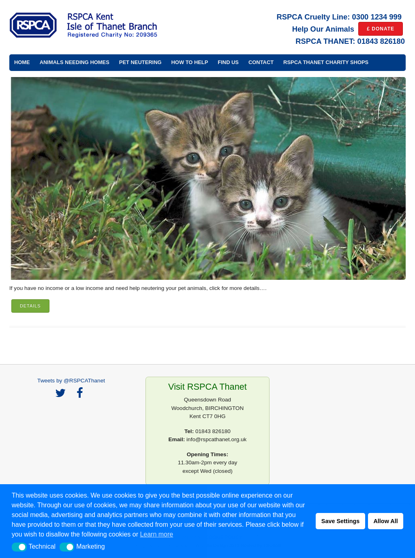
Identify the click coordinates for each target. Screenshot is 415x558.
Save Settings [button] (340, 521)
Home (22, 62)
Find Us (228, 62)
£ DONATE (380, 29)
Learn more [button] (156, 534)
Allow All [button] (385, 521)
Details (30, 305)
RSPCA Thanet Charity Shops (325, 62)
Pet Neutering (140, 62)
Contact (261, 62)
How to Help (189, 62)
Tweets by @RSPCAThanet (71, 381)
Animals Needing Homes (74, 62)
